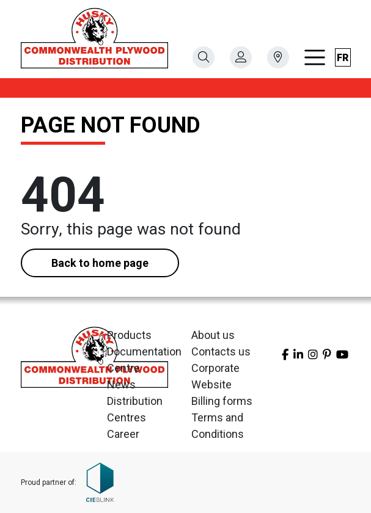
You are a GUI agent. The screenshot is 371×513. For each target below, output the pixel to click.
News (121, 384)
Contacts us (221, 351)
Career (123, 434)
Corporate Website (215, 376)
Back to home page (100, 262)
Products (129, 335)
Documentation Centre (143, 359)
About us (213, 335)
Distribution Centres (135, 409)
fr (342, 58)
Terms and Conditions (217, 425)
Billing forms (221, 401)
